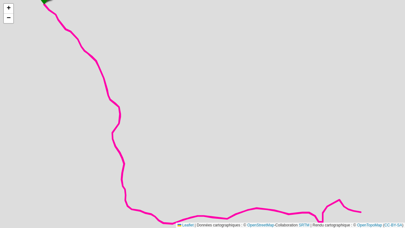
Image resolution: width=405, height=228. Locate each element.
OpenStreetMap (260, 225)
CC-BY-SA (393, 225)
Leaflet (186, 225)
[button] (8, 9)
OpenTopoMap (369, 225)
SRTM (304, 225)
